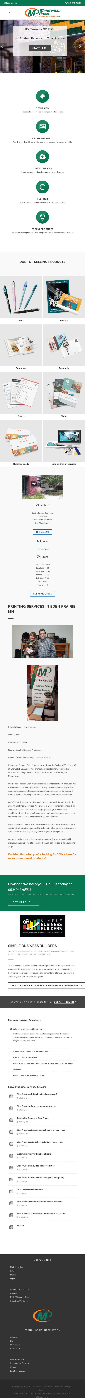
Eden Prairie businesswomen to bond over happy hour (41, 1130)
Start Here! (39, 48)
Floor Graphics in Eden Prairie (30, 1190)
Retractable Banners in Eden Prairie (33, 1118)
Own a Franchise (17, 1353)
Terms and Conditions (46, 1387)
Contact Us (15, 1342)
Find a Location (16, 1261)
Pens (21, 320)
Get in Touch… (24, 902)
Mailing (13, 1269)
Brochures (21, 368)
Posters (64, 320)
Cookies (31, 1387)
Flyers (64, 416)
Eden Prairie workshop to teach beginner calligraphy (40, 1178)
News (27, 1291)
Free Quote (11, 3)
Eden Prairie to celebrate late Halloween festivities (39, 1202)
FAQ (12, 1291)
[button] (3, 46)
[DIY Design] (42, 96)
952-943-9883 (74, 3)
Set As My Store (42, 594)
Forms (21, 416)
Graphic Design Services (64, 464)
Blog (12, 1335)
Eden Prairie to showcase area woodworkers (36, 1106)
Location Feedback (18, 1365)
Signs (12, 1272)
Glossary (19, 1291)
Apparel (13, 1287)
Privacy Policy (19, 1387)
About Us (14, 1331)
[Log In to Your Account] (42, 187)
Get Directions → (42, 523)
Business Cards (21, 464)
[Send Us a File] (42, 156)
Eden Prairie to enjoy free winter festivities (36, 1166)
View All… (21, 1225)
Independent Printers (19, 1357)
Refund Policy (64, 1387)
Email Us (42, 532)
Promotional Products (19, 1283)
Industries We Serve (19, 1295)
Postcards (64, 368)
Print (12, 1265)
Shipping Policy (42, 1391)
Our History (15, 1339)
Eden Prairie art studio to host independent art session (41, 1213)
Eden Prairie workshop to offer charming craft (37, 1094)
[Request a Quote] (42, 126)
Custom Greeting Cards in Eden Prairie (34, 1154)
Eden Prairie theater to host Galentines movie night (39, 1142)
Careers (13, 1361)
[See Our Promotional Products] (42, 217)
